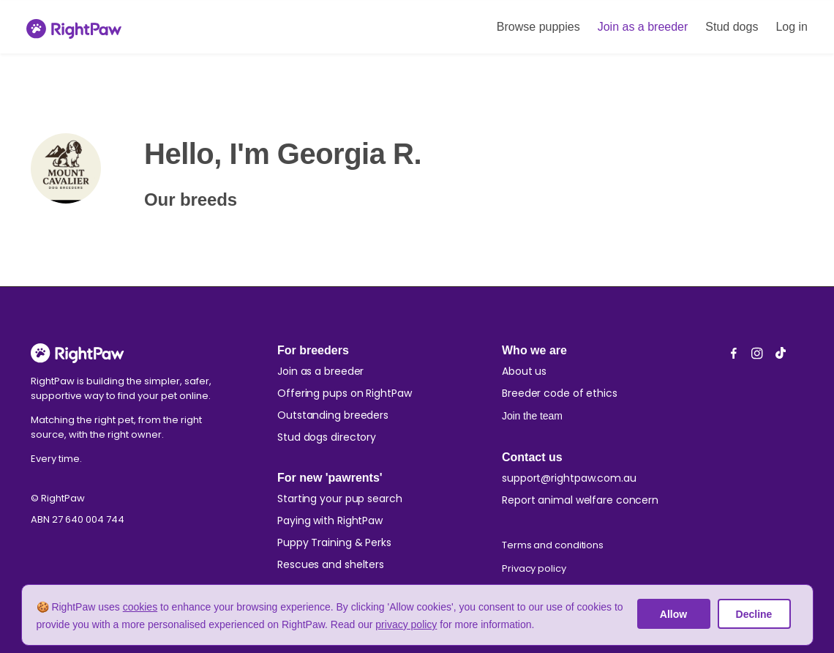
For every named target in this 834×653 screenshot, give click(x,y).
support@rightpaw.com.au (569, 478)
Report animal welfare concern (580, 500)
